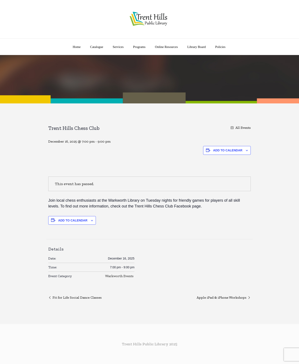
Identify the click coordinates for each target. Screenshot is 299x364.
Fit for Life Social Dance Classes (77, 297)
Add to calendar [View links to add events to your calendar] (227, 150)
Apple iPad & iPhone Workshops (221, 297)
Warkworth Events (119, 276)
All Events (243, 128)
